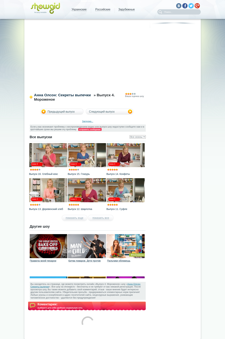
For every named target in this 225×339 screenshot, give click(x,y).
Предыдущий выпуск (61, 111)
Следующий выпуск (102, 111)
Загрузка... (87, 121)
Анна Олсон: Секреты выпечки (62, 95)
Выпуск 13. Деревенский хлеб (46, 209)
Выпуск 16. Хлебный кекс (43, 174)
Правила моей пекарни (43, 260)
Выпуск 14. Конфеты (118, 174)
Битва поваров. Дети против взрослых (85, 262)
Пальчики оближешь (118, 260)
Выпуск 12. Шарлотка (80, 209)
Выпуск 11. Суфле (117, 209)
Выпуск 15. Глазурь (79, 174)
